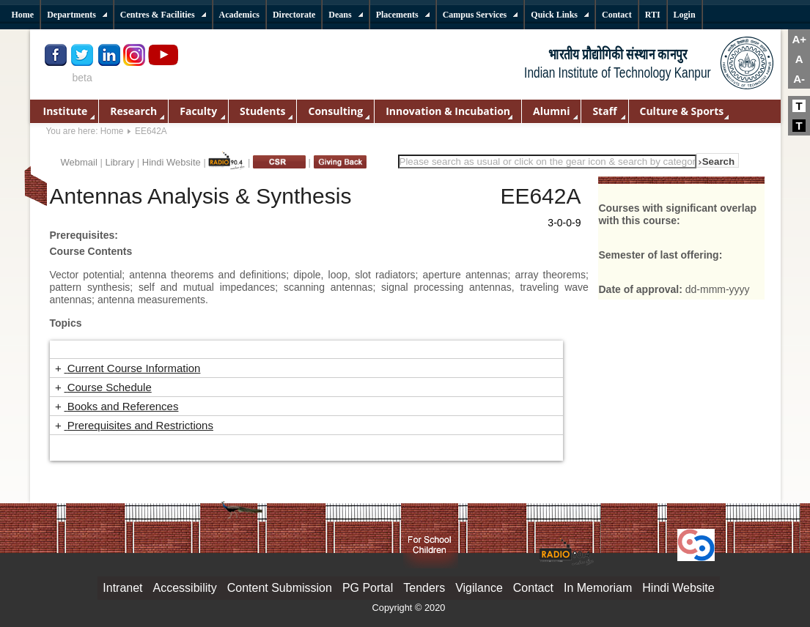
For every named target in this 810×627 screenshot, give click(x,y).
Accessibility (185, 588)
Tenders (424, 588)
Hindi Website (171, 162)
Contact (533, 588)
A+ (799, 39)
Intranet (122, 588)
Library (119, 162)
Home (112, 131)
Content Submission (279, 588)
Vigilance (479, 588)
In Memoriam (598, 588)
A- (799, 79)
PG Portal (367, 588)
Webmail (79, 162)
